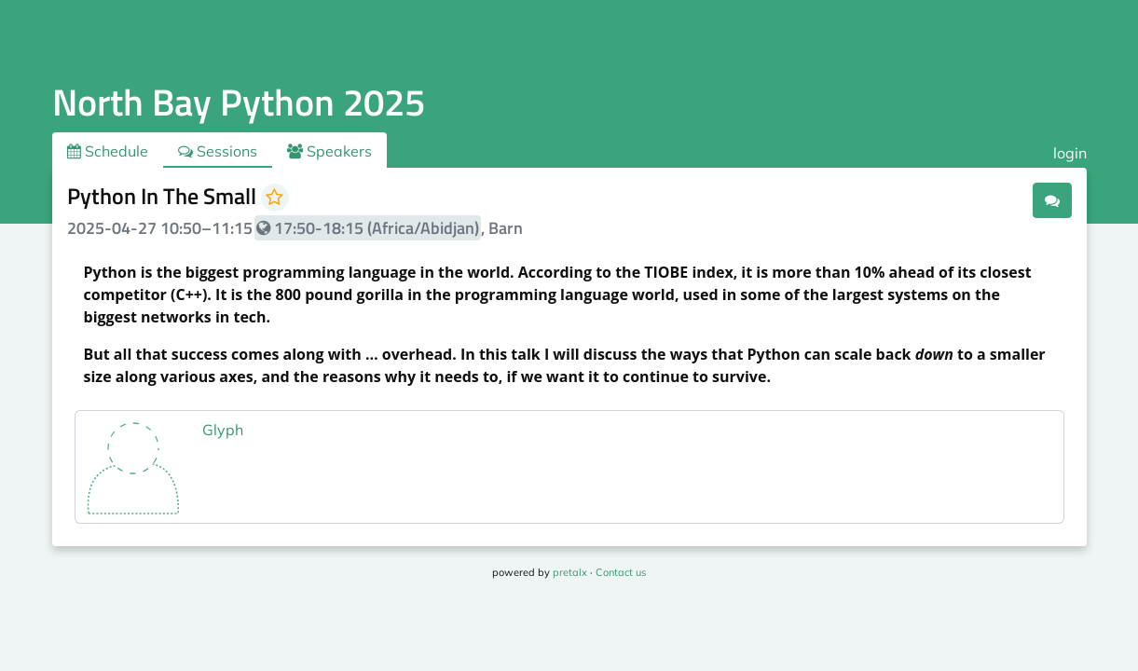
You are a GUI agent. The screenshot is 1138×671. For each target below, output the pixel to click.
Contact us (621, 572)
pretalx (570, 572)
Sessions (217, 151)
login (1070, 153)
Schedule (107, 151)
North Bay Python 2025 (238, 102)
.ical (1000, 199)
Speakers (329, 151)
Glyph (222, 429)
